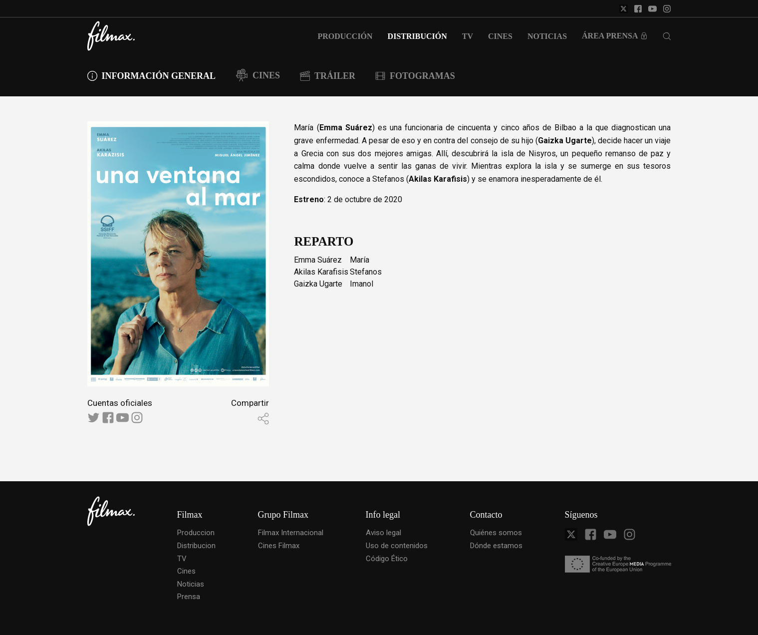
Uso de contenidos (397, 545)
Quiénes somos (496, 532)
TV (182, 558)
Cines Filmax (278, 545)
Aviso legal (383, 532)
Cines (186, 571)
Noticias (190, 584)
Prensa (188, 596)
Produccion (196, 532)
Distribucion (196, 545)
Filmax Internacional (290, 532)
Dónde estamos (496, 545)
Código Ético (387, 558)
